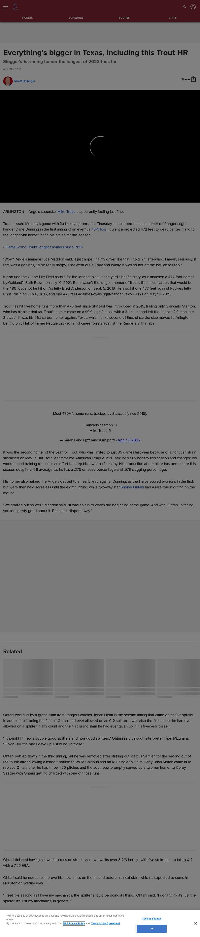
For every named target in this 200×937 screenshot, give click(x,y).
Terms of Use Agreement (105, 923)
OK (151, 928)
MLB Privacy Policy (74, 923)
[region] (100, 923)
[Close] (195, 923)
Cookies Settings (151, 918)
